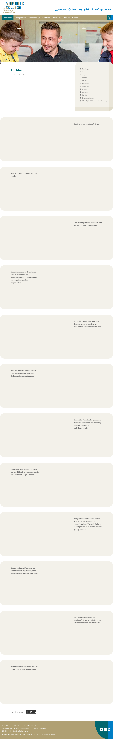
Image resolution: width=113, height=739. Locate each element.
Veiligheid (85, 86)
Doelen (84, 80)
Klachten (85, 92)
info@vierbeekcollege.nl (20, 731)
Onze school (7, 18)
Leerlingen (85, 69)
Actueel (67, 18)
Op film (84, 95)
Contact (75, 18)
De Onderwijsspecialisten (27, 734)
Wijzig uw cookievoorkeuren (46, 734)
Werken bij (56, 18)
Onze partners (20, 18)
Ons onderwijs (34, 18)
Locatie (84, 78)
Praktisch (46, 18)
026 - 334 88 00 (6, 731)
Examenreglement (88, 98)
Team (84, 72)
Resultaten (85, 83)
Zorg (83, 75)
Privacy (84, 89)
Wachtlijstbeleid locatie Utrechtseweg (94, 101)
